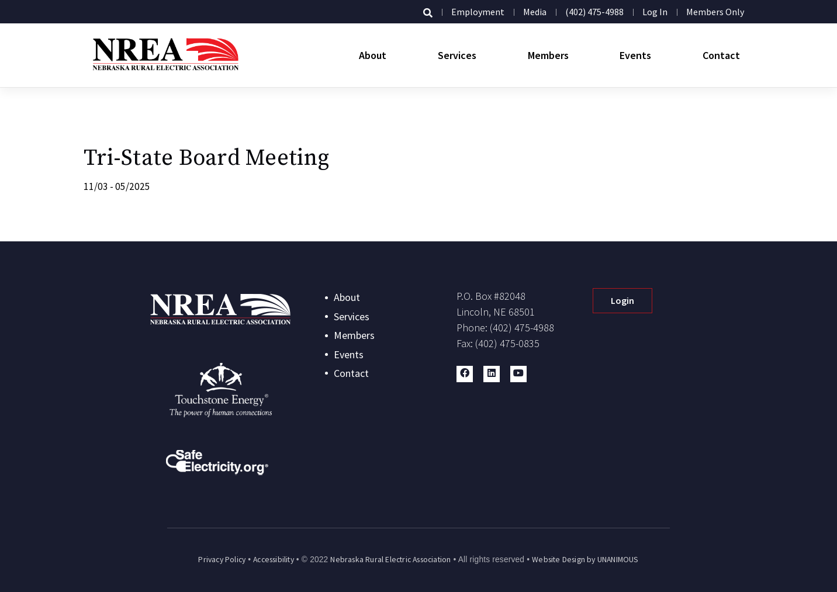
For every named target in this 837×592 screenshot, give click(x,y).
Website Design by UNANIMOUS (585, 560)
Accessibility (273, 560)
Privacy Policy (221, 560)
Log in (654, 12)
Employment (477, 12)
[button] (464, 374)
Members (548, 55)
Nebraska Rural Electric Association (390, 560)
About (372, 55)
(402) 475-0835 (507, 343)
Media (535, 12)
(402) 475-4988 (594, 12)
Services (457, 55)
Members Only (715, 12)
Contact (721, 55)
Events (635, 55)
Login (622, 300)
